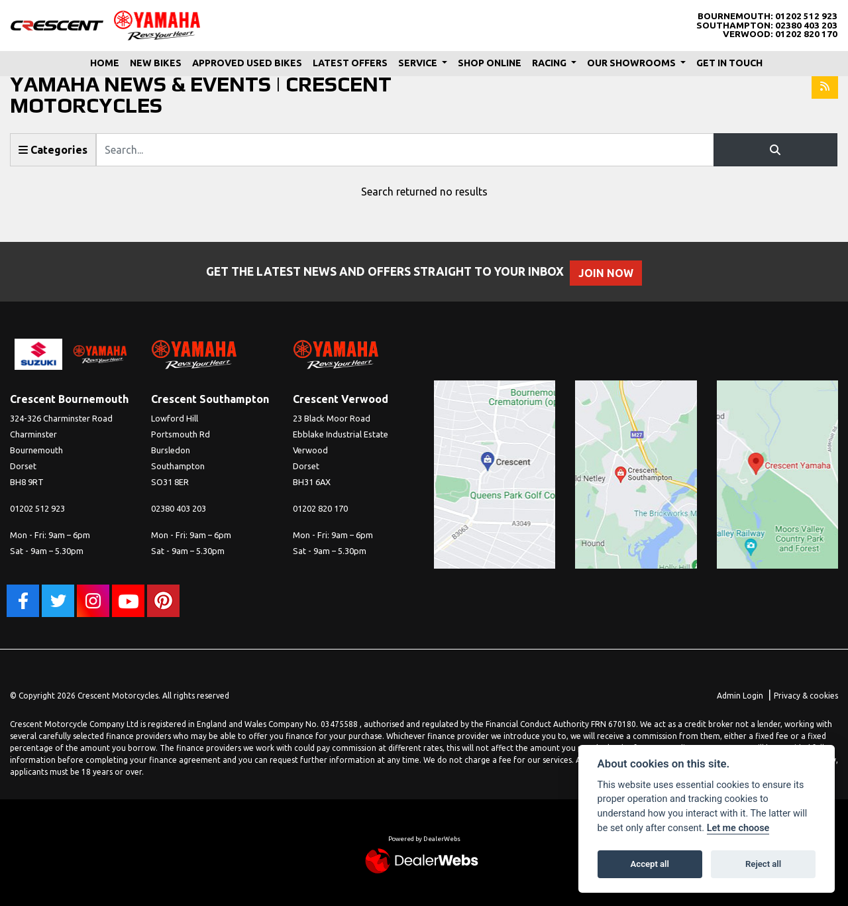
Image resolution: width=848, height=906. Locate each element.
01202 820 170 (806, 34)
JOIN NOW (612, 273)
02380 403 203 (806, 25)
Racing (550, 63)
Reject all (763, 864)
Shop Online (489, 63)
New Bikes (156, 63)
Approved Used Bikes (247, 63)
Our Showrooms (632, 63)
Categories (53, 150)
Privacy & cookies (806, 695)
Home (104, 63)
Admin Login (740, 695)
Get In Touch (729, 63)
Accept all (650, 864)
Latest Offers (350, 63)
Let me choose (738, 828)
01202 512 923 (806, 16)
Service (418, 63)
